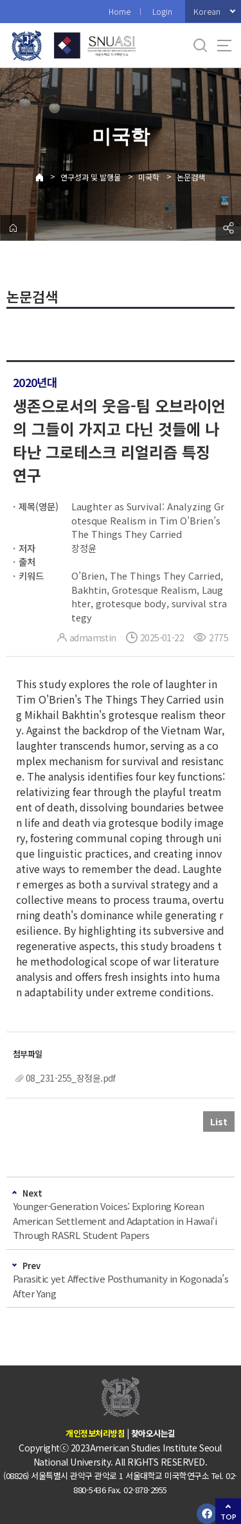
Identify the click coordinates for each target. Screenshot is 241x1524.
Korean (206, 11)
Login (162, 11)
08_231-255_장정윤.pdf (71, 1077)
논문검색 (191, 176)
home (13, 228)
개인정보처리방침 (95, 1433)
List (219, 1121)
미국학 (148, 176)
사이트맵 (224, 45)
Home (119, 11)
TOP (228, 1516)
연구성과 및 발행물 (90, 176)
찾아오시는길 (153, 1433)
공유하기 (228, 228)
